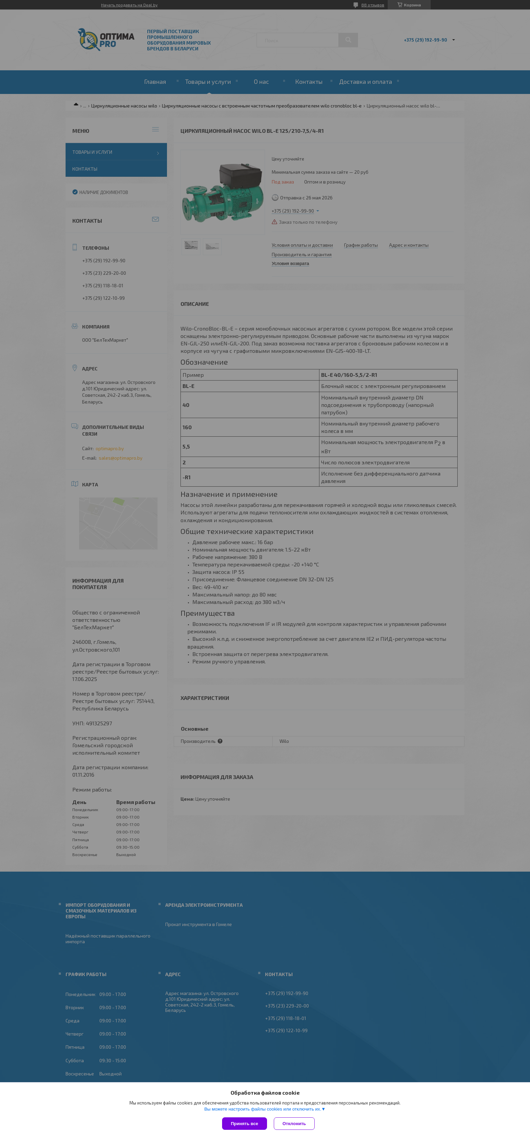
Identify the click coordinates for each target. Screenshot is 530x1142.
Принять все (244, 1123)
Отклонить (294, 1123)
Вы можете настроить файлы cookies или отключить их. (262, 1109)
